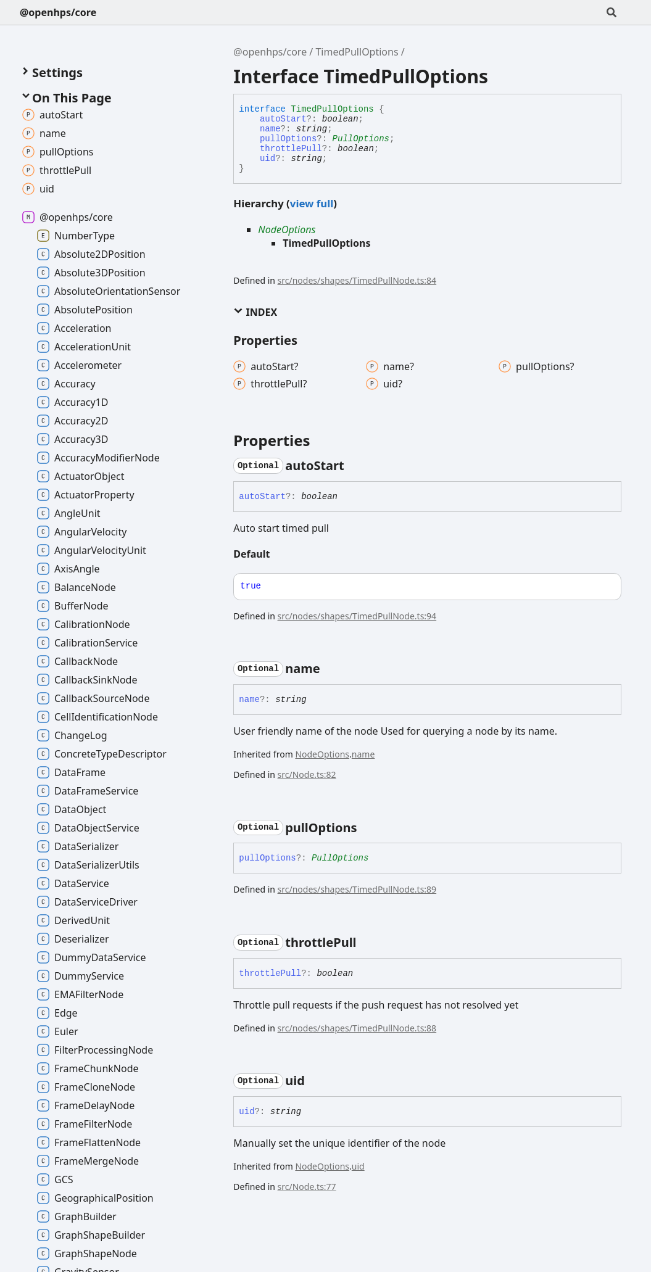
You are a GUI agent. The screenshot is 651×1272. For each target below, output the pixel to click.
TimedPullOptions (356, 52)
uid (267, 158)
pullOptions (288, 139)
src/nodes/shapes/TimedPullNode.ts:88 (357, 1028)
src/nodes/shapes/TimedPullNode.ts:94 (357, 616)
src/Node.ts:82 (307, 774)
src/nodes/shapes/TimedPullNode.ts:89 (357, 889)
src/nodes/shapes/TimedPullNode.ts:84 (357, 280)
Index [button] (255, 312)
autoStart (283, 119)
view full (311, 203)
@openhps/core (58, 12)
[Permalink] (355, 466)
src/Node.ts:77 (307, 1186)
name (270, 129)
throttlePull (291, 149)
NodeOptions (286, 229)
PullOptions (361, 139)
